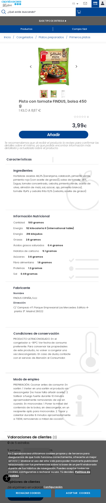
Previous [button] (31, 66)
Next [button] (76, 66)
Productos (26, 29)
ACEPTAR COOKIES (77, 493)
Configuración (53, 487)
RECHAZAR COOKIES (28, 493)
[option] (54, 67)
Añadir (53, 134)
